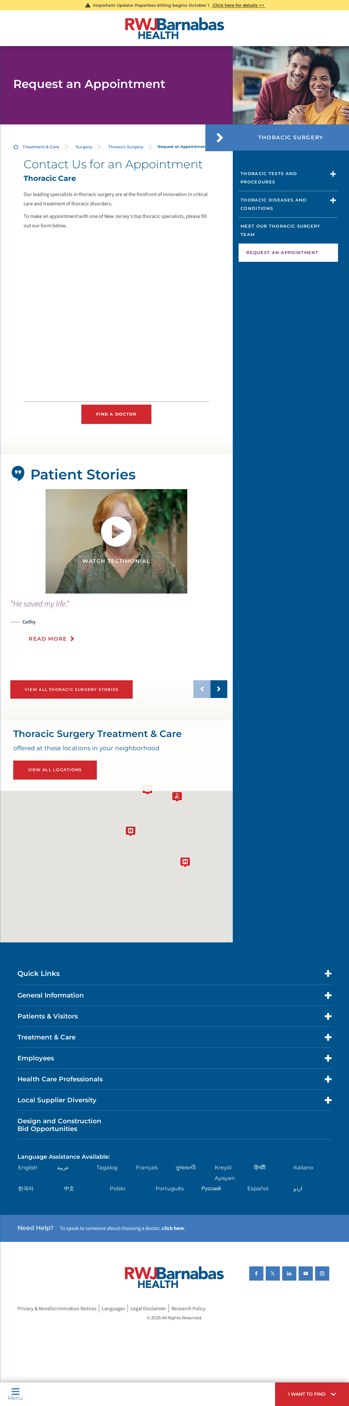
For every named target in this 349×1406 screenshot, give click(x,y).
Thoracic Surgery (125, 146)
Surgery (84, 146)
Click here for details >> (238, 5)
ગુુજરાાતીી (185, 1167)
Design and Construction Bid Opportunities (59, 1125)
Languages (113, 1308)
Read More (48, 638)
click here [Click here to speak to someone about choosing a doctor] (173, 1228)
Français (147, 1167)
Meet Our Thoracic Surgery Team (280, 230)
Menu (15, 1394)
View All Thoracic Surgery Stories (71, 689)
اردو (297, 1188)
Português (170, 1188)
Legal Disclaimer (148, 1308)
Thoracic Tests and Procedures (269, 177)
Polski (117, 1188)
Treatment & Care (41, 146)
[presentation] (118, 625)
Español (257, 1188)
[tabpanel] (117, 541)
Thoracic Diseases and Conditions (274, 204)
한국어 (26, 1188)
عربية (63, 1167)
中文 (69, 1188)
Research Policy (188, 1308)
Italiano (303, 1167)
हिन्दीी (259, 1167)
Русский (211, 1188)
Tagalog (107, 1167)
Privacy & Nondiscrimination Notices (57, 1308)
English (27, 1167)
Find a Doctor (116, 414)
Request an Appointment (282, 252)
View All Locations (55, 769)
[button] (312, 1394)
